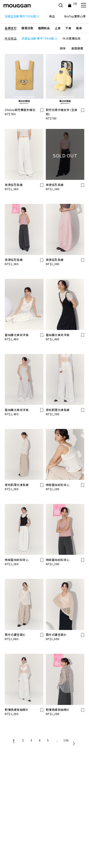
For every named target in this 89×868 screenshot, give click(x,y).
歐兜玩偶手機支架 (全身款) (61, 112)
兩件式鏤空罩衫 (15, 635)
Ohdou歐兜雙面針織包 (20, 110)
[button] (11, 28)
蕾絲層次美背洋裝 (16, 335)
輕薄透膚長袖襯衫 (16, 710)
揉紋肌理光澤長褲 (58, 410)
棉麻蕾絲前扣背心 (58, 485)
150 (66, 740)
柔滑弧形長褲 (14, 185)
